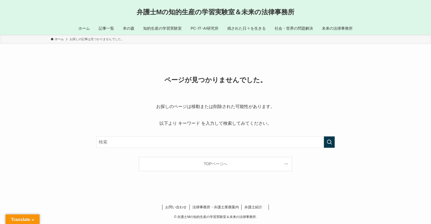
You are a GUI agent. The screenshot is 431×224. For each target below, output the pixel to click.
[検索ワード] (215, 142)
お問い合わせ (176, 207)
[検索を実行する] (329, 142)
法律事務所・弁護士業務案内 (215, 207)
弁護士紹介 (255, 207)
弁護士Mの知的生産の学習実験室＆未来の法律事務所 (216, 12)
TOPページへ (215, 164)
